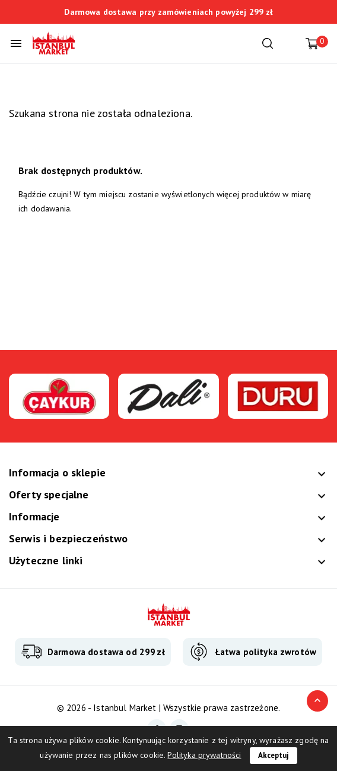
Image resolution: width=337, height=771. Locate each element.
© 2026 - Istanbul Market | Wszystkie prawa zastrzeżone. (168, 707)
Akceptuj (273, 755)
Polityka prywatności (204, 755)
